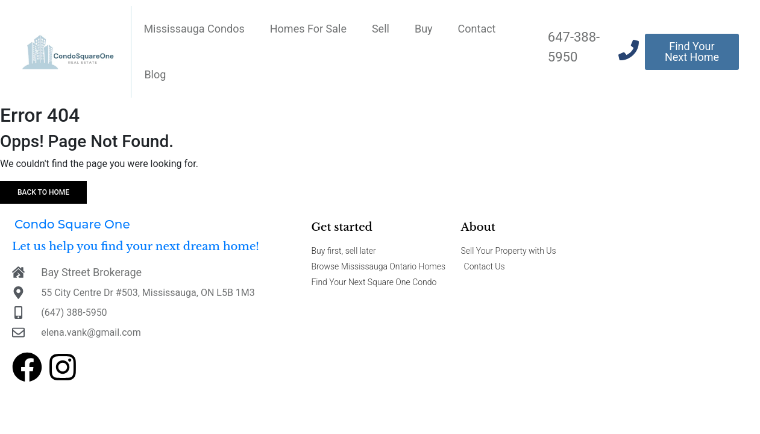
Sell (380, 28)
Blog (155, 74)
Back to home (43, 192)
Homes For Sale (308, 28)
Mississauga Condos (193, 28)
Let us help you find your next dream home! (135, 246)
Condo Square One (72, 224)
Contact (477, 28)
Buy (424, 28)
